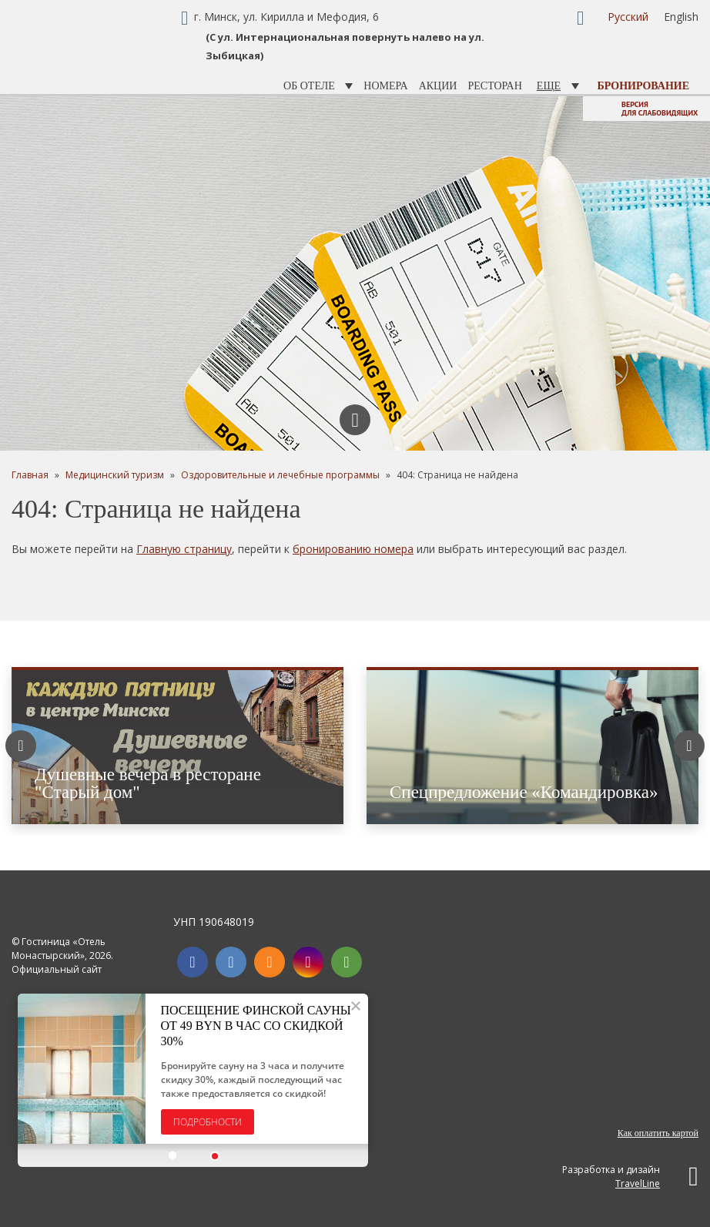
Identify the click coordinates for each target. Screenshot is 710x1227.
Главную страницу (184, 548)
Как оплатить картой (658, 1133)
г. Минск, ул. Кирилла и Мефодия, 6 (286, 16)
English (681, 16)
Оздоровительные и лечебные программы (280, 474)
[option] (355, 273)
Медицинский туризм (114, 474)
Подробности (208, 1121)
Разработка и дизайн (630, 1176)
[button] (174, 1156)
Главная (30, 474)
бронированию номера (353, 548)
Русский (628, 16)
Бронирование (643, 86)
